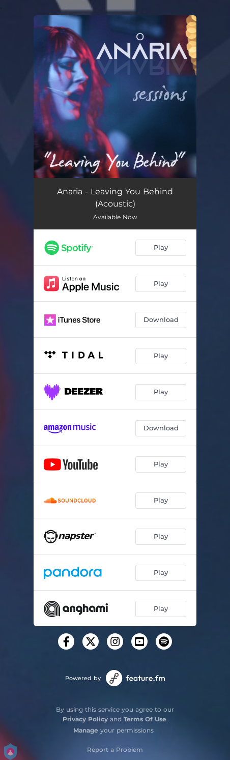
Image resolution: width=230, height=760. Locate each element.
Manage (85, 730)
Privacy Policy (85, 719)
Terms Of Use (145, 719)
